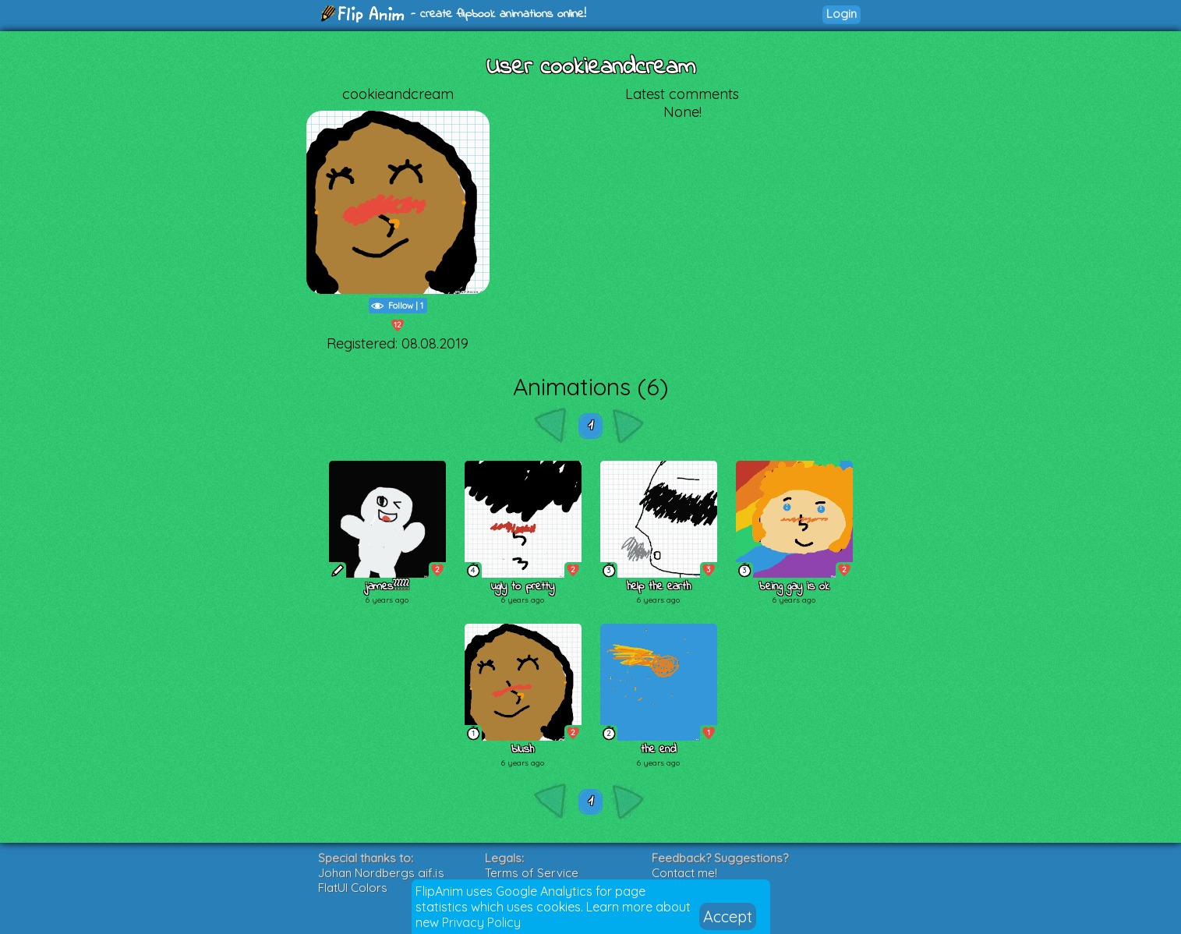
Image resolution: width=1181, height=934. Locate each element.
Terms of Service (531, 872)
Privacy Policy (481, 922)
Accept (727, 916)
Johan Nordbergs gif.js (381, 872)
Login (841, 13)
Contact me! (684, 872)
